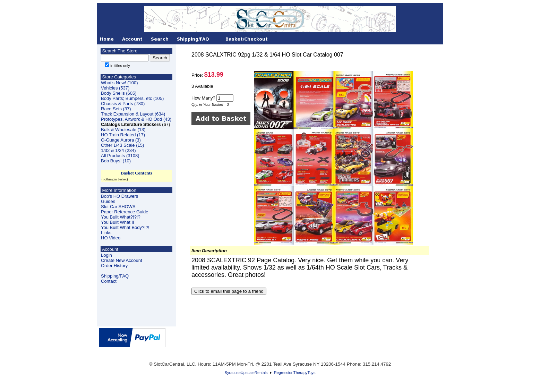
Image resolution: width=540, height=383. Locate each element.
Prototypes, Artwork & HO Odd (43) (136, 119)
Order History (114, 265)
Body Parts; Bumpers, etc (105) (132, 98)
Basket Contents (136, 173)
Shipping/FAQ (115, 276)
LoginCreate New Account (121, 258)
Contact (109, 281)
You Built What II (117, 222)
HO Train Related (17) (123, 134)
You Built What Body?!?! (125, 227)
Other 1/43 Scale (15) (122, 145)
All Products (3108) (120, 155)
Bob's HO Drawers (119, 196)
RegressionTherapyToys (295, 373)
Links (106, 232)
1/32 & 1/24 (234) (118, 150)
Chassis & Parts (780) (123, 103)
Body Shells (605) (119, 93)
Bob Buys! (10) (116, 160)
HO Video (110, 237)
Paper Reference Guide (124, 211)
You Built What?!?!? (120, 217)
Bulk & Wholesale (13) (123, 129)
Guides (108, 201)
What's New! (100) (119, 82)
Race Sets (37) (116, 108)
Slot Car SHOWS (118, 206)
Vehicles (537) (115, 88)
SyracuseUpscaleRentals (246, 373)
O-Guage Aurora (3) (121, 140)
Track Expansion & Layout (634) (133, 114)
